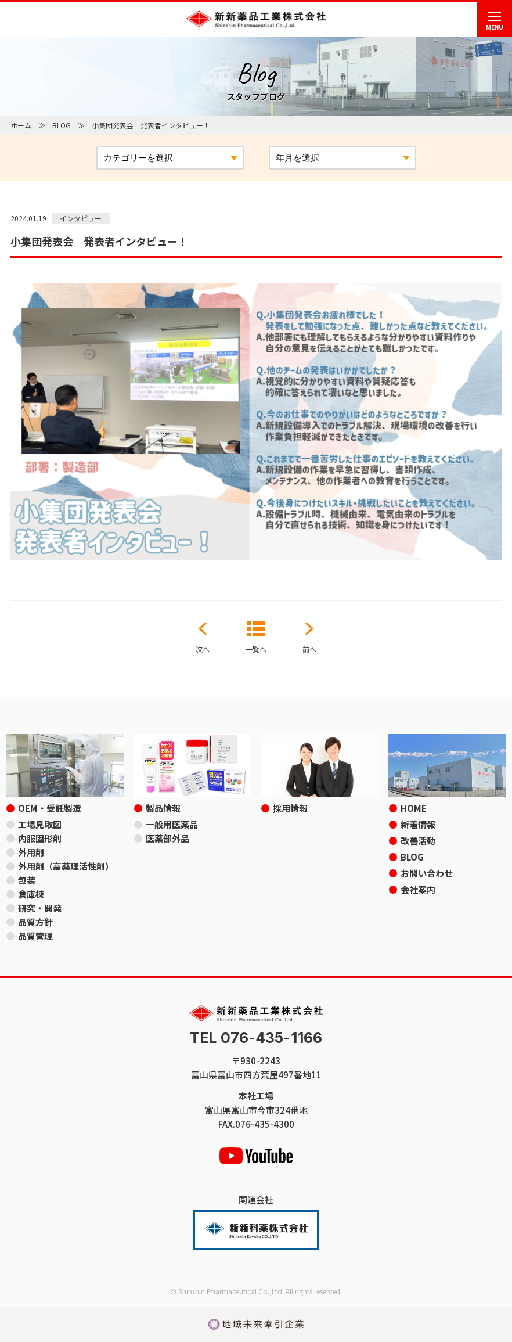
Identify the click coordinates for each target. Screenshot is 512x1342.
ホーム (20, 125)
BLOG (61, 125)
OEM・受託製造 (49, 808)
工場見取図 (40, 824)
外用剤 (31, 852)
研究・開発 (40, 908)
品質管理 (35, 936)
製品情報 (163, 808)
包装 (26, 880)
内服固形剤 (40, 838)
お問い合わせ (427, 873)
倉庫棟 (31, 894)
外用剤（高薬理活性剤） (66, 866)
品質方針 (35, 922)
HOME (414, 808)
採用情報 (290, 808)
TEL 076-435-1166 (256, 1038)
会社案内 (418, 889)
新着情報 (418, 824)
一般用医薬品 (172, 824)
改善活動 (418, 840)
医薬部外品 (167, 838)
